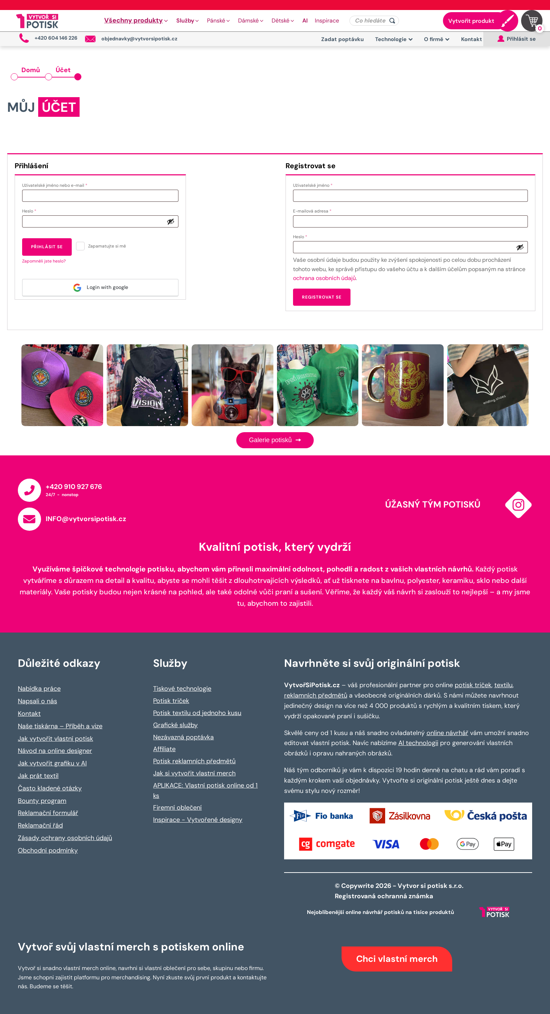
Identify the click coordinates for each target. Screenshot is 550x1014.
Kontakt (471, 39)
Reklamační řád (40, 825)
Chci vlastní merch (397, 959)
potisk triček (473, 685)
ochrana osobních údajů (324, 278)
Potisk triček (171, 700)
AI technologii (418, 743)
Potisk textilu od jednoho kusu (197, 713)
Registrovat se (322, 297)
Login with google (100, 287)
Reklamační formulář (48, 813)
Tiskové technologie (182, 688)
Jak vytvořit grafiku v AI (52, 763)
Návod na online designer (55, 750)
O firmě (437, 39)
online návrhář (447, 733)
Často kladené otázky (50, 788)
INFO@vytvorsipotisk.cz (86, 518)
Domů (30, 70)
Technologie (394, 39)
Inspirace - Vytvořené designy (197, 819)
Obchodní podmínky (48, 850)
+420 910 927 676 (74, 486)
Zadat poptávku (342, 39)
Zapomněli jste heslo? (44, 261)
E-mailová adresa (320, 210)
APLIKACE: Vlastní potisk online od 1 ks (205, 790)
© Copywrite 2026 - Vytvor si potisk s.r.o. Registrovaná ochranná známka (400, 890)
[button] (137, 21)
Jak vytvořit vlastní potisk (55, 738)
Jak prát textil (38, 775)
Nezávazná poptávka (183, 737)
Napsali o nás (37, 701)
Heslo (37, 210)
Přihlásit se (47, 247)
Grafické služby (175, 725)
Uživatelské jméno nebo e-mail (62, 184)
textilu (503, 685)
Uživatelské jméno (320, 184)
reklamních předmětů (315, 695)
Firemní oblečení (177, 807)
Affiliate (164, 749)
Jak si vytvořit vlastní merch (194, 773)
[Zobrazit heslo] (171, 221)
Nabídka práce (39, 688)
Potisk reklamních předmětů (194, 761)
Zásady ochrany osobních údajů (65, 838)
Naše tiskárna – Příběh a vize (60, 726)
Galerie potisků (275, 440)
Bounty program (42, 800)
